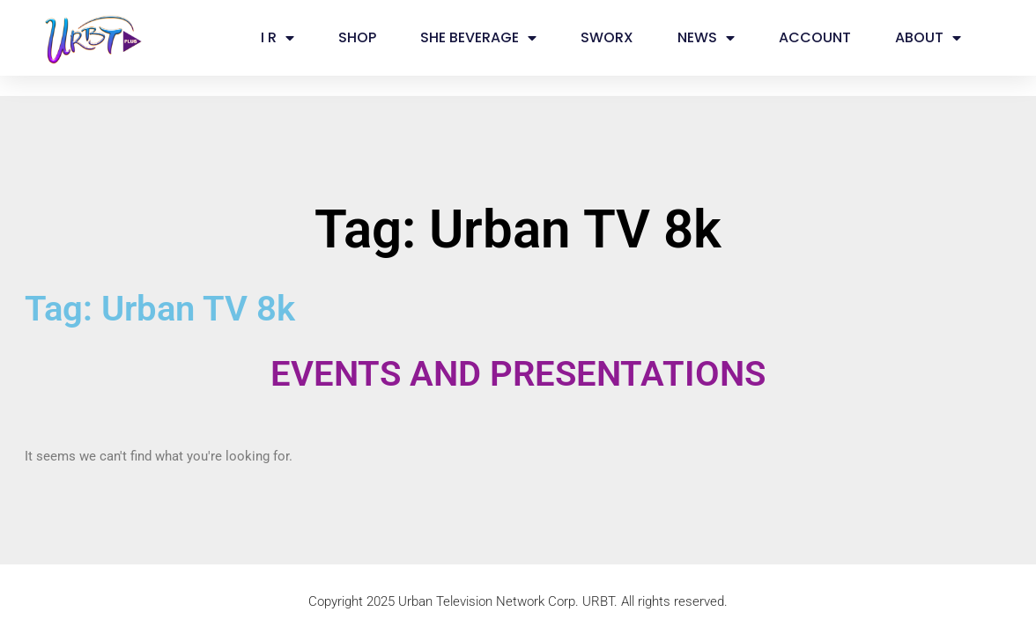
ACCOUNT (815, 37)
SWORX (607, 37)
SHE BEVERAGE (478, 38)
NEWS (706, 38)
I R (277, 38)
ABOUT (928, 38)
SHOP (357, 37)
